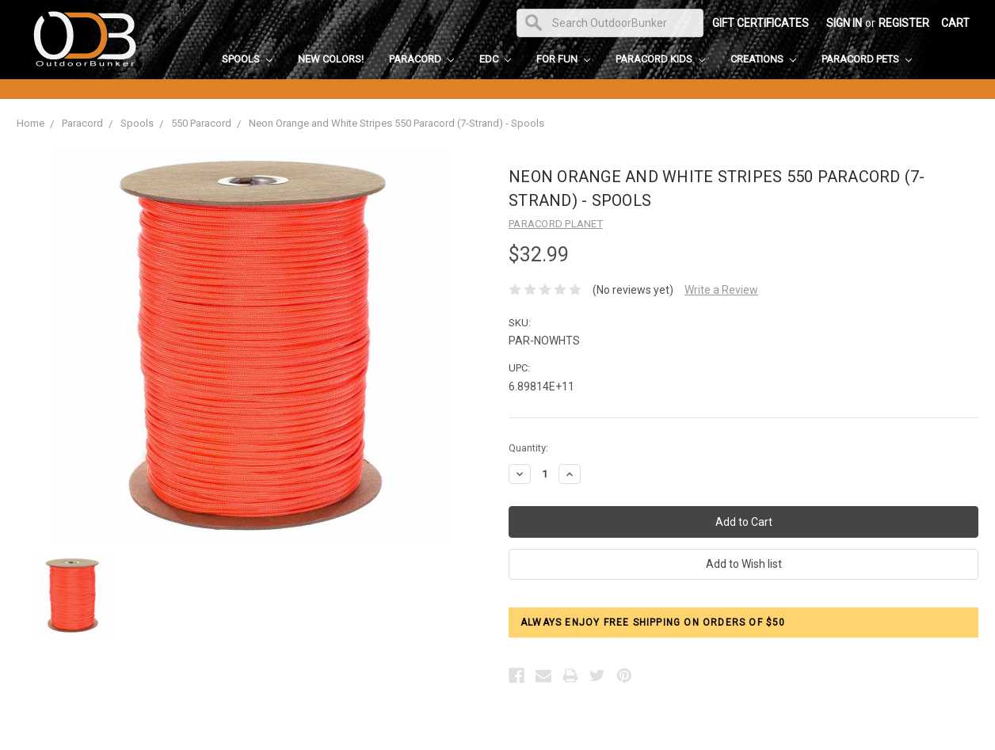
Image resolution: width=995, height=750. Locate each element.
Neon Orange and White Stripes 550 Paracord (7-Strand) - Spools (396, 123)
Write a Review (721, 290)
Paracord (421, 59)
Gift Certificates (760, 23)
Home (30, 123)
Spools (247, 59)
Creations (763, 59)
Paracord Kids (660, 59)
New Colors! (331, 59)
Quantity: (528, 448)
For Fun (563, 59)
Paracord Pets (867, 59)
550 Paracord (201, 123)
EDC (495, 59)
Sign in (844, 23)
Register (904, 23)
